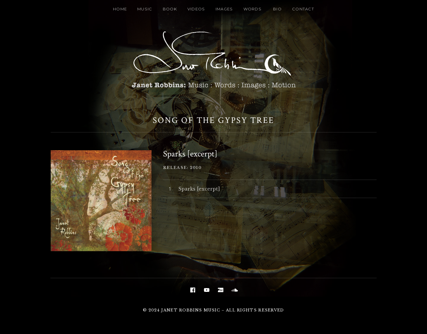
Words (252, 9)
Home (120, 9)
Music (144, 9)
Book (170, 9)
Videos (196, 9)
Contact (303, 9)
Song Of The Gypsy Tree (213, 120)
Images (224, 9)
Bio (277, 9)
